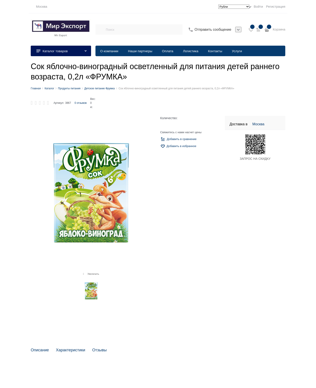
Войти (258, 6)
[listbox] (238, 29)
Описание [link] (40, 350)
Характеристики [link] (70, 350)
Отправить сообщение (212, 29)
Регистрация (275, 6)
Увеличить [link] (93, 274)
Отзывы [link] (99, 350)
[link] (39, 6)
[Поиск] (100, 29)
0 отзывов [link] (81, 102)
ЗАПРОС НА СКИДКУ (255, 158)
